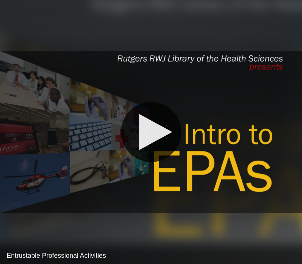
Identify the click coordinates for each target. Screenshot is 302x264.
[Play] (151, 132)
